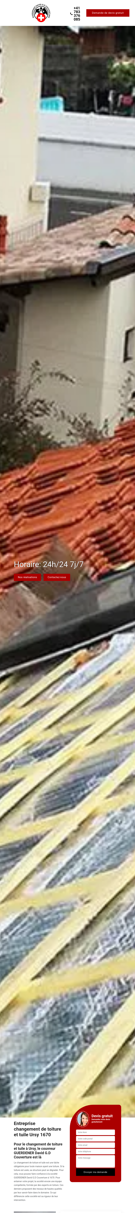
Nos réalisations (27, 577)
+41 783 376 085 (75, 13)
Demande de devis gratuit (108, 12)
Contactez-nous (57, 577)
